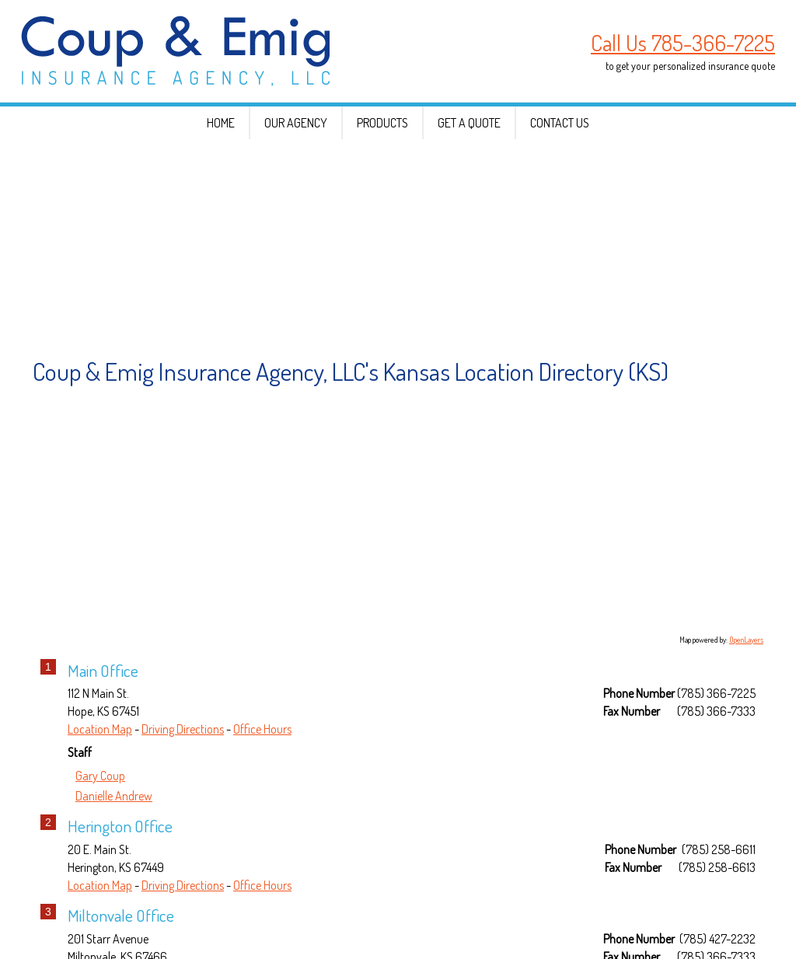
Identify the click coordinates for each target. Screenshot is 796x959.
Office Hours (262, 789)
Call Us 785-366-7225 (683, 43)
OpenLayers (746, 700)
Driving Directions (182, 789)
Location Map (100, 789)
